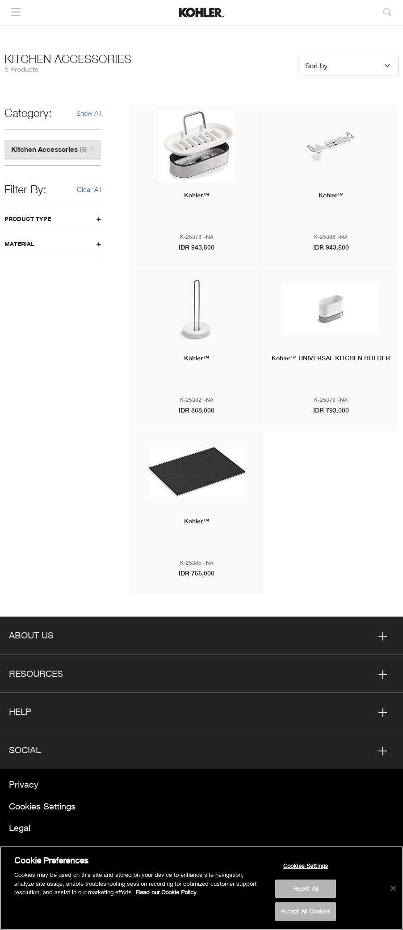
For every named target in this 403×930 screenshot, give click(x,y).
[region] (201, 888)
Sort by (316, 65)
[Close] (393, 888)
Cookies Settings (42, 806)
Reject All (305, 888)
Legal (19, 827)
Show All (88, 113)
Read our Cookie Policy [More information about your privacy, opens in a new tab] (166, 892)
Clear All (89, 189)
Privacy (23, 784)
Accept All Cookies (306, 911)
